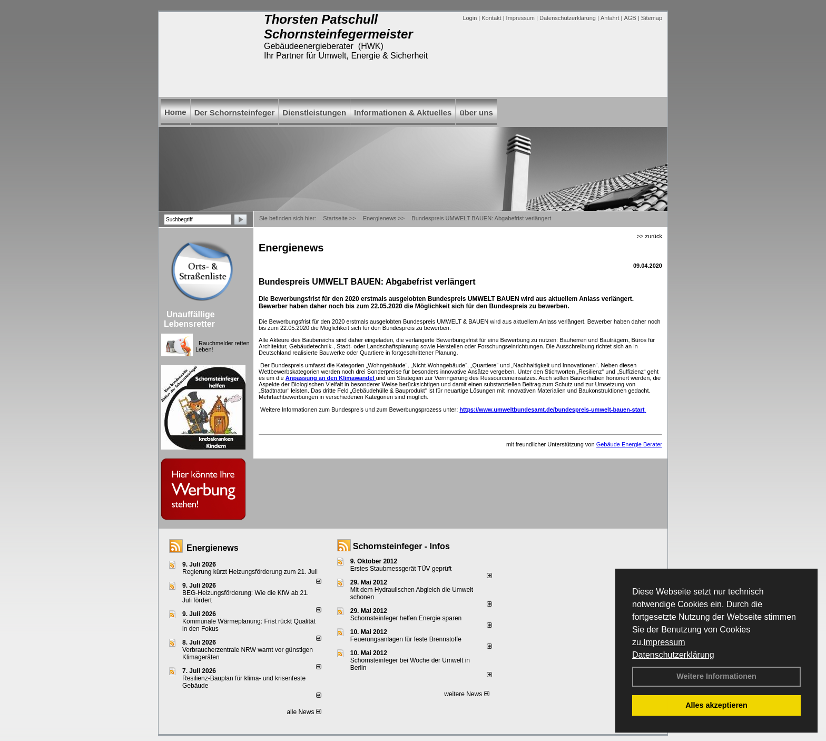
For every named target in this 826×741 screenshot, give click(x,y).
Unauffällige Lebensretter (189, 319)
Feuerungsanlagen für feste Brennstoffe (405, 639)
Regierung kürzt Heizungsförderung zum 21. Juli (250, 572)
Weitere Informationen (716, 676)
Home (175, 112)
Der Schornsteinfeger (234, 112)
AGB (630, 18)
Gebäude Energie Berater (629, 444)
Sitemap (651, 18)
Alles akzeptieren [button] (716, 705)
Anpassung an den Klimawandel (331, 378)
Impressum (664, 642)
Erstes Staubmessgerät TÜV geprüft (401, 568)
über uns (476, 112)
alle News (304, 712)
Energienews (212, 547)
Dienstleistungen (314, 112)
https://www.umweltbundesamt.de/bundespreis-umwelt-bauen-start (552, 409)
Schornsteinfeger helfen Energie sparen (405, 618)
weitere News (466, 694)
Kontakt (491, 18)
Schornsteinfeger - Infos (401, 546)
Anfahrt (610, 18)
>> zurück (649, 236)
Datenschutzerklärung (673, 654)
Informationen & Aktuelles (402, 112)
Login (470, 18)
